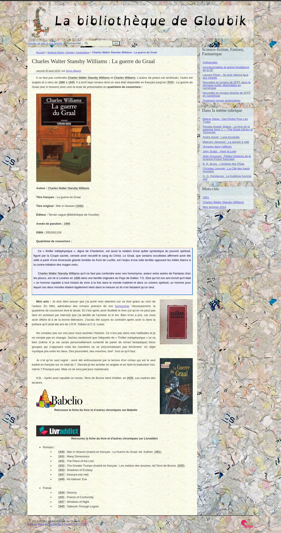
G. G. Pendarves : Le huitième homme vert (227, 177)
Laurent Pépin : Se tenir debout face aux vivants (225, 76)
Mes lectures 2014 (214, 207)
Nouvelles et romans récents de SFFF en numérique (227, 94)
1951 (206, 197)
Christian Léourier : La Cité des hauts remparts (226, 170)
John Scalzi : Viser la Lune (219, 151)
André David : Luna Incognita (221, 137)
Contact (69, 524)
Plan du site (34, 524)
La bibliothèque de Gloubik (187, 17)
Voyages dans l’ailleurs (217, 146)
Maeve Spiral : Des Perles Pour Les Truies (225, 120)
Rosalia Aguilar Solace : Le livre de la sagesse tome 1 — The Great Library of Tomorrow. (228, 129)
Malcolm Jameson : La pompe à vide (226, 142)
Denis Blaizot (73, 70)
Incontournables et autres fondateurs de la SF (226, 69)
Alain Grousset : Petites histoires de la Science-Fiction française (227, 158)
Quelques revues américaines (221, 100)
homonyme (122, 306)
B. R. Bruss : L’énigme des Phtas (223, 163)
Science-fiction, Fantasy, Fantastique (68, 52)
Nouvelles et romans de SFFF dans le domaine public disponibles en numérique (226, 85)
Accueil (40, 52)
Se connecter (53, 524)
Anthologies (210, 62)
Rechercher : (74, 43)
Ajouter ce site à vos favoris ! (45, 43)
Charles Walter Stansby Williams (223, 202)
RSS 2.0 (81, 524)
